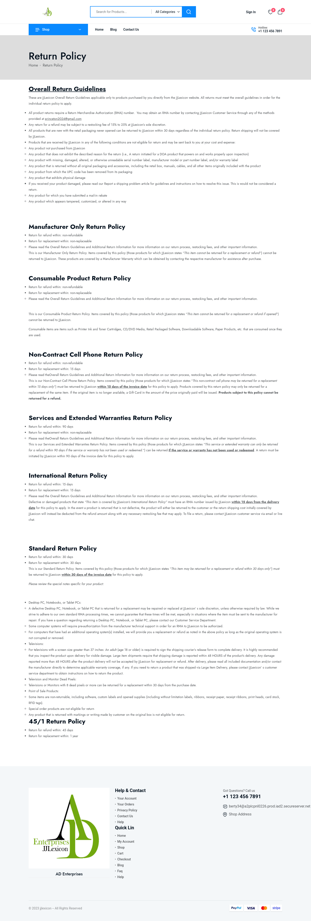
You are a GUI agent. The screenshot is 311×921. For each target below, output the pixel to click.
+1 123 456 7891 (270, 31)
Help (120, 822)
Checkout (124, 859)
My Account (125, 841)
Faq (120, 871)
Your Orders (125, 804)
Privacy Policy (127, 810)
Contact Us (131, 29)
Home (99, 29)
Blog (113, 29)
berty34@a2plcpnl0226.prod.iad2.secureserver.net (269, 806)
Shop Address (240, 814)
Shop (42, 29)
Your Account (126, 798)
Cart (120, 853)
